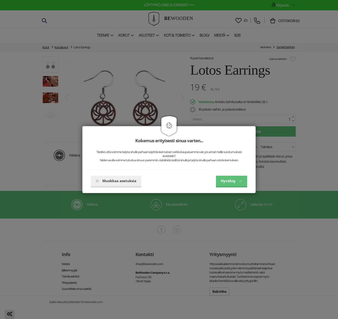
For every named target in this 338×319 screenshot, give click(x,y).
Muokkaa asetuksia (116, 180)
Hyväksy (231, 180)
